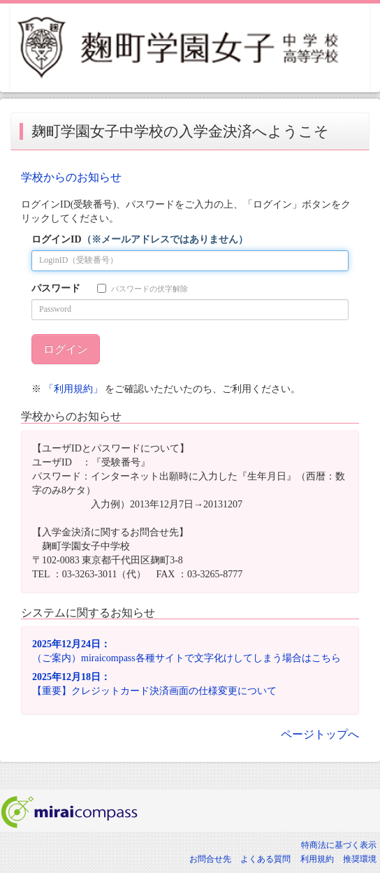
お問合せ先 (210, 859)
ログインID (139, 239)
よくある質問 (265, 859)
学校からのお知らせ (71, 177)
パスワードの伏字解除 (142, 288)
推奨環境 (360, 859)
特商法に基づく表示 (339, 845)
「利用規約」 (73, 389)
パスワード (55, 288)
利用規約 (317, 859)
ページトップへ (320, 734)
